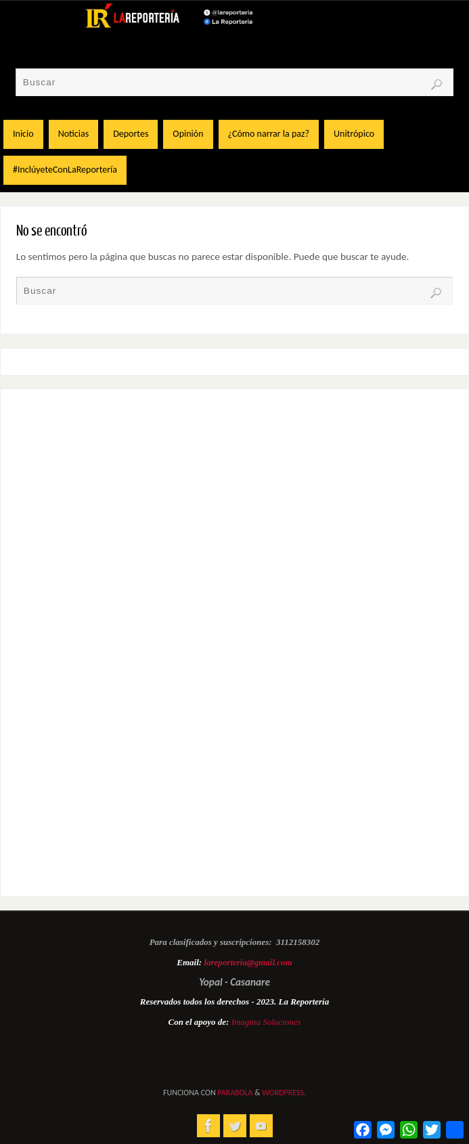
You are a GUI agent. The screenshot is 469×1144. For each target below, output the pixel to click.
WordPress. (284, 1092)
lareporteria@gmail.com (248, 962)
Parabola (234, 1092)
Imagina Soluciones (266, 1022)
